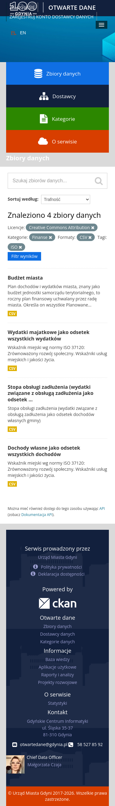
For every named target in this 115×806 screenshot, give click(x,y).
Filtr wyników (24, 256)
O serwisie (57, 141)
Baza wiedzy (57, 659)
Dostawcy (57, 96)
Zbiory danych (57, 73)
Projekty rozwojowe (57, 682)
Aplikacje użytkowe (57, 667)
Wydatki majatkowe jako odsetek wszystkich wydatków (49, 335)
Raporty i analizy (57, 675)
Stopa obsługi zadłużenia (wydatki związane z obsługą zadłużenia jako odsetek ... (51, 393)
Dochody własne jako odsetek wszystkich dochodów (44, 451)
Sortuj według (22, 199)
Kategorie (57, 118)
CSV (12, 313)
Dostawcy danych (57, 634)
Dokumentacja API (36, 514)
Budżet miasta (25, 277)
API (102, 508)
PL (13, 32)
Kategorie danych (57, 641)
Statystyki (57, 703)
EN (23, 32)
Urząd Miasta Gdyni (57, 557)
